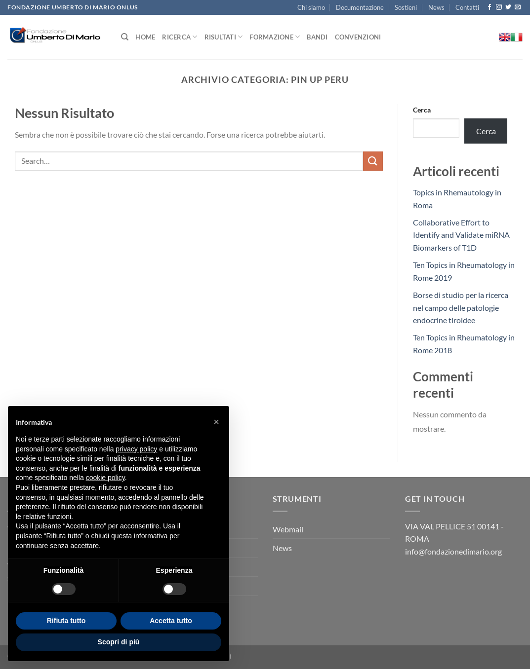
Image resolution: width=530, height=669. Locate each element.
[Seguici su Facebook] (489, 7)
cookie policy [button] (105, 478)
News (436, 7)
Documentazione (360, 7)
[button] (216, 422)
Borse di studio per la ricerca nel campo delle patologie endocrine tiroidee (460, 307)
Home (145, 37)
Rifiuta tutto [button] (66, 621)
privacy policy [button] (136, 449)
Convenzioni (358, 37)
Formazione (274, 36)
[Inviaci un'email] (518, 7)
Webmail (288, 529)
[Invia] (373, 161)
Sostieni (406, 7)
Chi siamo (311, 7)
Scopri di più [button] (119, 642)
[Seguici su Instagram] (499, 7)
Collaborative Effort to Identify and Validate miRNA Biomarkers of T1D (461, 235)
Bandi (317, 37)
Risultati (223, 36)
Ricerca (179, 36)
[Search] (124, 37)
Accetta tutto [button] (171, 621)
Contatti (467, 7)
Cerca (422, 110)
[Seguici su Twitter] (508, 7)
